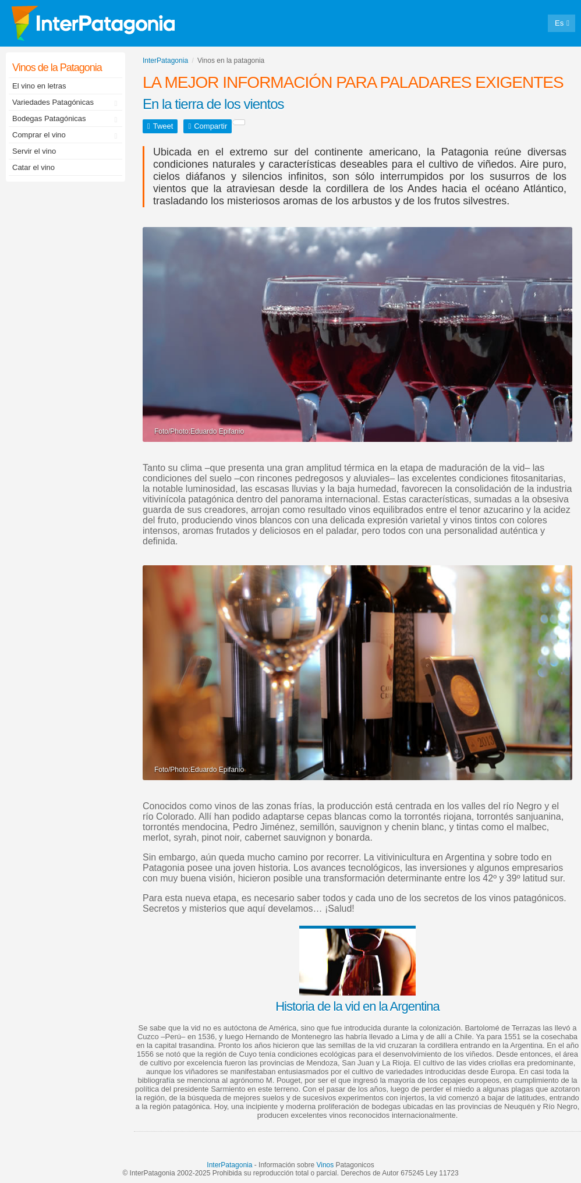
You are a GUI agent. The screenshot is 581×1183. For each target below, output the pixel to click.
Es (559, 23)
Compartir (210, 126)
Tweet (163, 126)
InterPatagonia (229, 1165)
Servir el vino (34, 151)
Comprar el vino (67, 135)
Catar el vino (33, 167)
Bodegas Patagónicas (67, 119)
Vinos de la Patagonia (57, 67)
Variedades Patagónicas (67, 103)
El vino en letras (39, 86)
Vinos (325, 1165)
